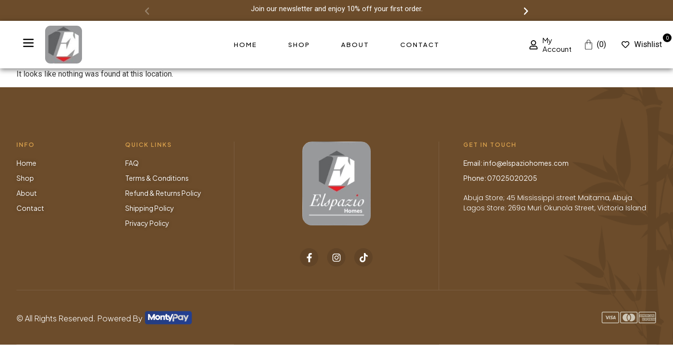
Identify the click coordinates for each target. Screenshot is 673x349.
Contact (420, 44)
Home (245, 44)
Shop (299, 44)
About (355, 44)
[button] (147, 11)
